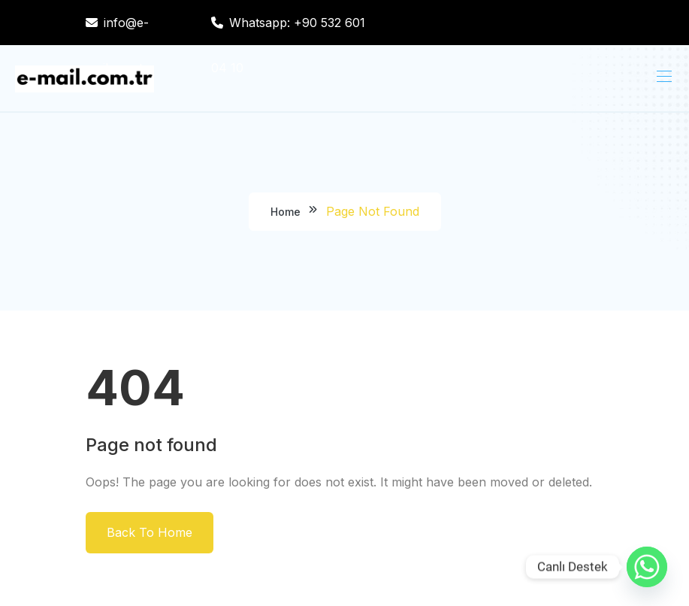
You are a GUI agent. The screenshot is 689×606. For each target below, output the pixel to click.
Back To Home (149, 532)
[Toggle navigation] (662, 75)
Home (285, 211)
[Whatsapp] (647, 567)
